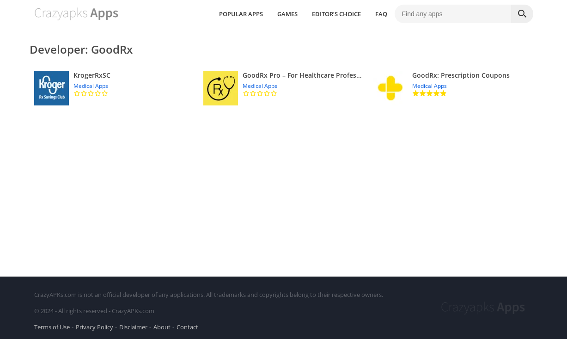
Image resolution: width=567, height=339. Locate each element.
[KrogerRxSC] (114, 88)
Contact (187, 327)
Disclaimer (133, 327)
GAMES (287, 14)
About (162, 327)
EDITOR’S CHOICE (336, 14)
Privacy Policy (94, 327)
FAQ (381, 14)
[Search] (522, 14)
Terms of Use (52, 327)
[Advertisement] (284, 188)
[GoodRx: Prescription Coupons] (453, 88)
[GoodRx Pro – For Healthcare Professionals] (283, 88)
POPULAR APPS (241, 14)
